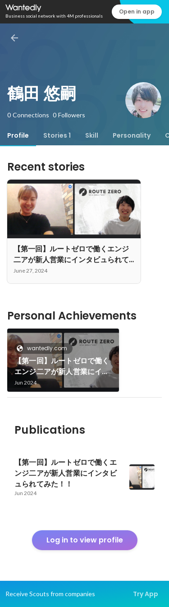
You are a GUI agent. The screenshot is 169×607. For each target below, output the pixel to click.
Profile (18, 135)
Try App (145, 593)
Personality (132, 135)
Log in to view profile (84, 540)
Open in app (137, 11)
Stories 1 (57, 135)
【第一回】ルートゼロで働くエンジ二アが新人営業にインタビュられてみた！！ (62, 366)
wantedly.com (44, 348)
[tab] (18, 135)
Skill (91, 135)
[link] (63, 360)
